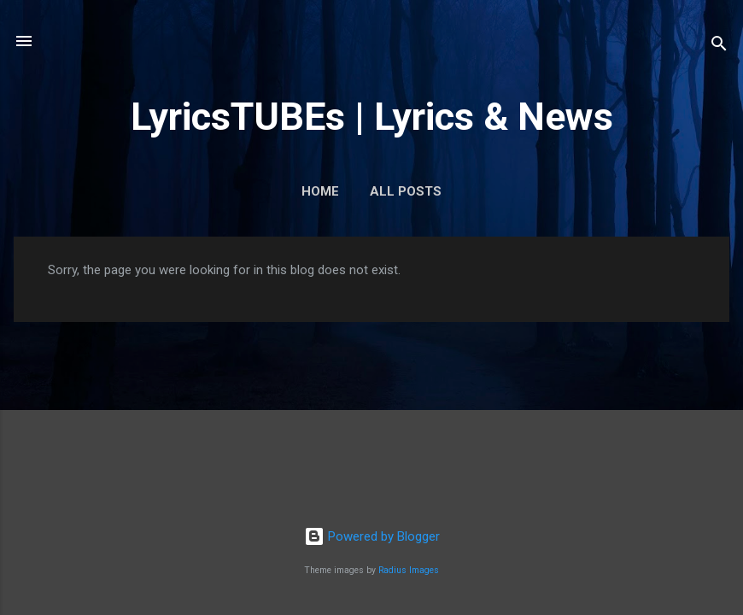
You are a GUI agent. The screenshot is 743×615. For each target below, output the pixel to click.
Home (320, 191)
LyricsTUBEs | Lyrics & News (372, 116)
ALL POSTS (406, 191)
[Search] (719, 46)
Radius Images (408, 570)
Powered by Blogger (372, 536)
